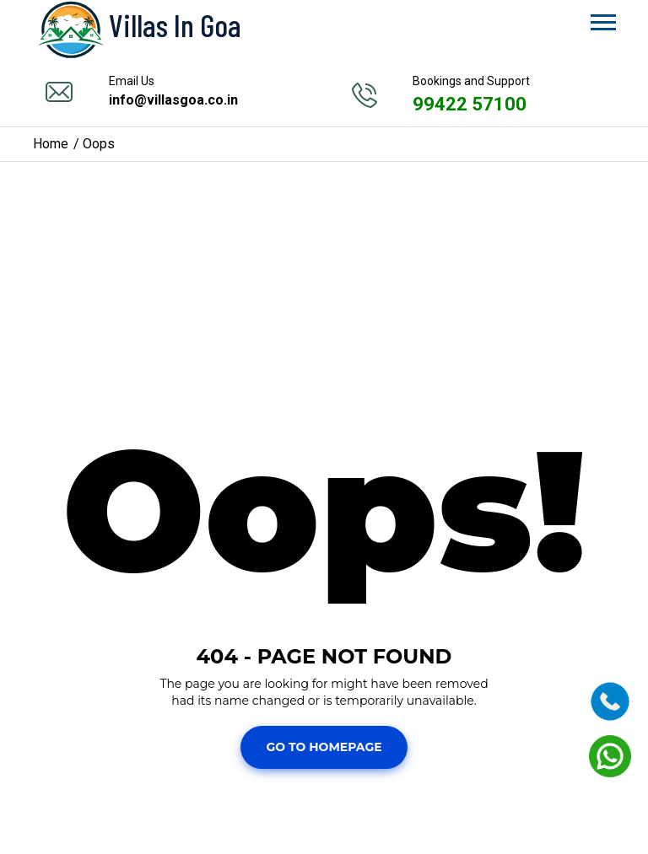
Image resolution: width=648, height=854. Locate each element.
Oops (99, 144)
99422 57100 (469, 104)
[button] (602, 19)
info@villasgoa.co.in (173, 100)
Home (50, 144)
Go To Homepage (323, 747)
